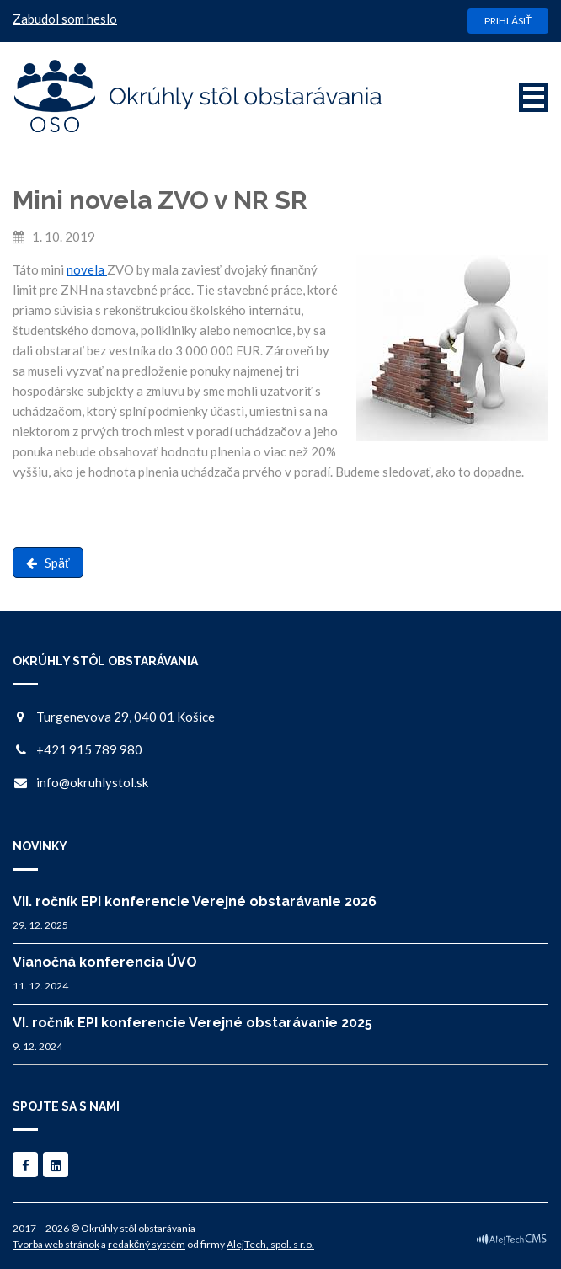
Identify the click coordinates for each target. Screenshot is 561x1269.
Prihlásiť (508, 20)
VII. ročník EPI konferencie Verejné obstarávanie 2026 (195, 901)
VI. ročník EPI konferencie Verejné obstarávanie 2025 (192, 1023)
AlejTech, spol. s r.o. (270, 1244)
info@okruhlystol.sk (92, 782)
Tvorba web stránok (56, 1244)
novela (87, 269)
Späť (48, 562)
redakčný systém (146, 1244)
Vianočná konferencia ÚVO (105, 962)
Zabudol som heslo (65, 18)
